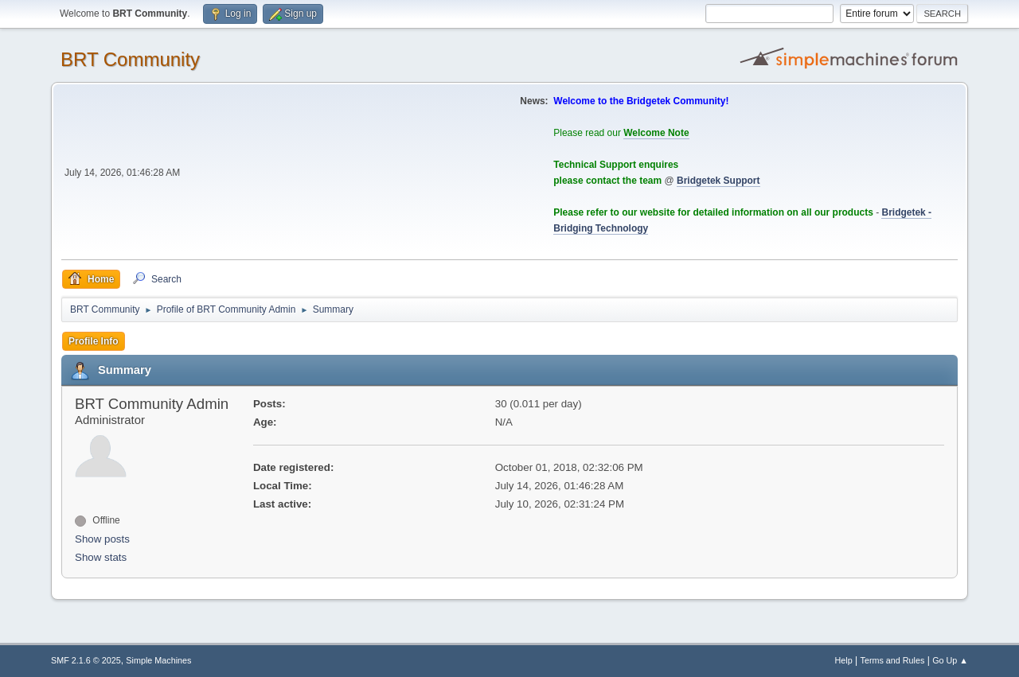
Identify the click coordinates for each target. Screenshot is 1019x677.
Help (844, 660)
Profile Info (93, 341)
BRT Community (130, 59)
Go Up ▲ (950, 660)
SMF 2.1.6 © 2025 (86, 660)
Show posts (102, 539)
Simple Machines (158, 660)
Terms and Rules (893, 660)
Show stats (101, 557)
